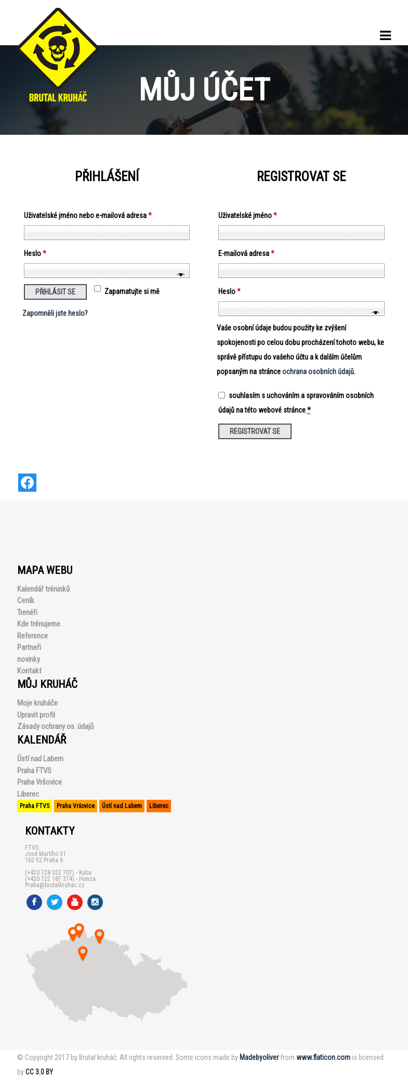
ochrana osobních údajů (318, 371)
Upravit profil (36, 715)
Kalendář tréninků (43, 589)
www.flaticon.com (323, 1057)
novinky (28, 659)
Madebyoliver (259, 1057)
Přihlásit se (55, 292)
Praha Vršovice (39, 782)
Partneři (29, 647)
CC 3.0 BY (39, 1072)
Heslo (35, 253)
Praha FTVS (34, 770)
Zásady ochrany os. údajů (55, 726)
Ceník (25, 600)
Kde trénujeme (38, 624)
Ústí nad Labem (40, 758)
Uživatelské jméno (247, 215)
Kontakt (29, 670)
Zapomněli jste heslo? (55, 313)
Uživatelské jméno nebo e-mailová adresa (88, 215)
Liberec (28, 794)
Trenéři (27, 612)
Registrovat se (255, 431)
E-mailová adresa (246, 253)
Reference (32, 636)
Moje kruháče (37, 703)
